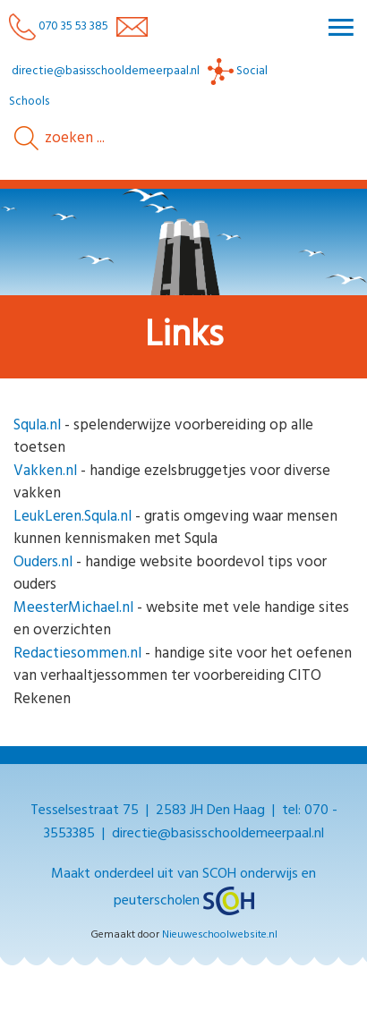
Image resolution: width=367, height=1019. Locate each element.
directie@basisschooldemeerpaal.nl (106, 71)
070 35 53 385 (58, 26)
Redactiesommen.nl (77, 653)
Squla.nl (37, 425)
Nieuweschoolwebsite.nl (219, 935)
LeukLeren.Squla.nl (72, 517)
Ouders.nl (43, 562)
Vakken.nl (45, 471)
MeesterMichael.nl (73, 608)
